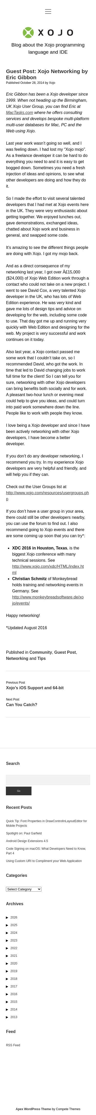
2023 (13, 940)
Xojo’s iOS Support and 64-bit (34, 688)
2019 (13, 971)
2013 (13, 1017)
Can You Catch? (21, 705)
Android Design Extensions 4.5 (27, 841)
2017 (13, 986)
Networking (17, 658)
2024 (13, 933)
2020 (13, 963)
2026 (13, 917)
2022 (13, 948)
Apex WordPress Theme (33, 1109)
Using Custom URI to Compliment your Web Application (44, 861)
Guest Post (65, 652)
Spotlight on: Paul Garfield (23, 833)
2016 (13, 994)
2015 (13, 1002)
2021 (13, 956)
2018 (13, 979)
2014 (13, 1009)
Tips (41, 658)
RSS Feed (13, 1045)
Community (40, 652)
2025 (13, 925)
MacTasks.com (19, 112)
